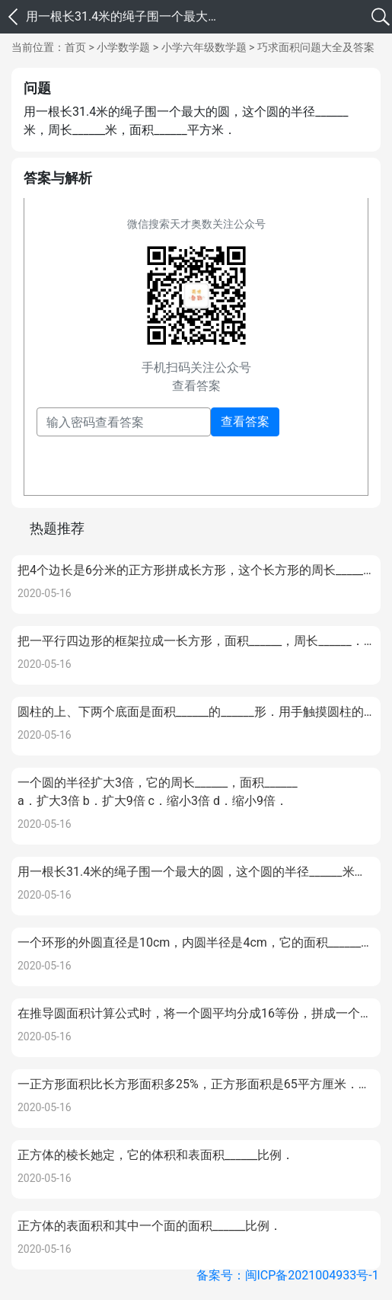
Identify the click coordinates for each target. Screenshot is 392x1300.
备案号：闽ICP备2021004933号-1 (287, 1275)
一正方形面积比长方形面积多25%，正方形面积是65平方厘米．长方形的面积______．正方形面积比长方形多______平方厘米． (196, 1084)
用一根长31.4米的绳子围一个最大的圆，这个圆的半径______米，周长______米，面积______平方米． (196, 871)
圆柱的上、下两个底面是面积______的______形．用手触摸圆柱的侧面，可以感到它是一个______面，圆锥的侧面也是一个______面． (196, 711)
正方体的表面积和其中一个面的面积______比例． (150, 1226)
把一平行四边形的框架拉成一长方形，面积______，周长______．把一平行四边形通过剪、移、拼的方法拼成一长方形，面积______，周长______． (196, 641)
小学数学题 (123, 47)
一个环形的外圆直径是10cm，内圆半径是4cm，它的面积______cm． (196, 942)
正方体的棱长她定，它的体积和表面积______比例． (156, 1155)
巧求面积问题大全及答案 (315, 47)
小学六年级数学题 (204, 47)
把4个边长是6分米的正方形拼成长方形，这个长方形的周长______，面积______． (196, 570)
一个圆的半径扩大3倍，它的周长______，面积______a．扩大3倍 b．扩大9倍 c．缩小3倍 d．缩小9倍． (158, 791)
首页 (75, 47)
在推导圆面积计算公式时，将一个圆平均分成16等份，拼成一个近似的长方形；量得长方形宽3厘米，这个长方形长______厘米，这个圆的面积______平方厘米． (196, 1013)
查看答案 (245, 421)
